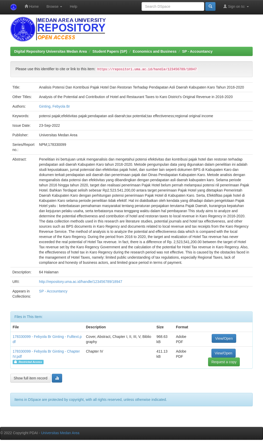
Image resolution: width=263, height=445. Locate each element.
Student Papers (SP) (110, 51)
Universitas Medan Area (60, 433)
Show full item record (30, 378)
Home (31, 6)
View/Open (224, 338)
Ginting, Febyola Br (54, 106)
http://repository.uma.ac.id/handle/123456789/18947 (80, 282)
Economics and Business (155, 51)
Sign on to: (236, 6)
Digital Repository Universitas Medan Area (50, 51)
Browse (54, 6)
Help (73, 6)
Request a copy (223, 362)
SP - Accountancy (197, 51)
